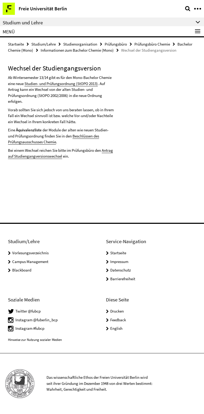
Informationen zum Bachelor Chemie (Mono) (77, 50)
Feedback (118, 319)
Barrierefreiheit (122, 278)
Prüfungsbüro (116, 44)
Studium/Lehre (43, 44)
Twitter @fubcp (28, 311)
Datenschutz (120, 270)
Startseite (16, 44)
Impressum (119, 261)
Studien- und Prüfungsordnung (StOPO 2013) (61, 83)
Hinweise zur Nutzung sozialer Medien (35, 339)
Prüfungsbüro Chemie (152, 44)
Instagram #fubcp (29, 328)
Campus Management (30, 261)
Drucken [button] (117, 311)
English (116, 328)
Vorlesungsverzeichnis (30, 252)
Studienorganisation (80, 44)
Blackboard (21, 270)
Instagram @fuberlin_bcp (36, 319)
